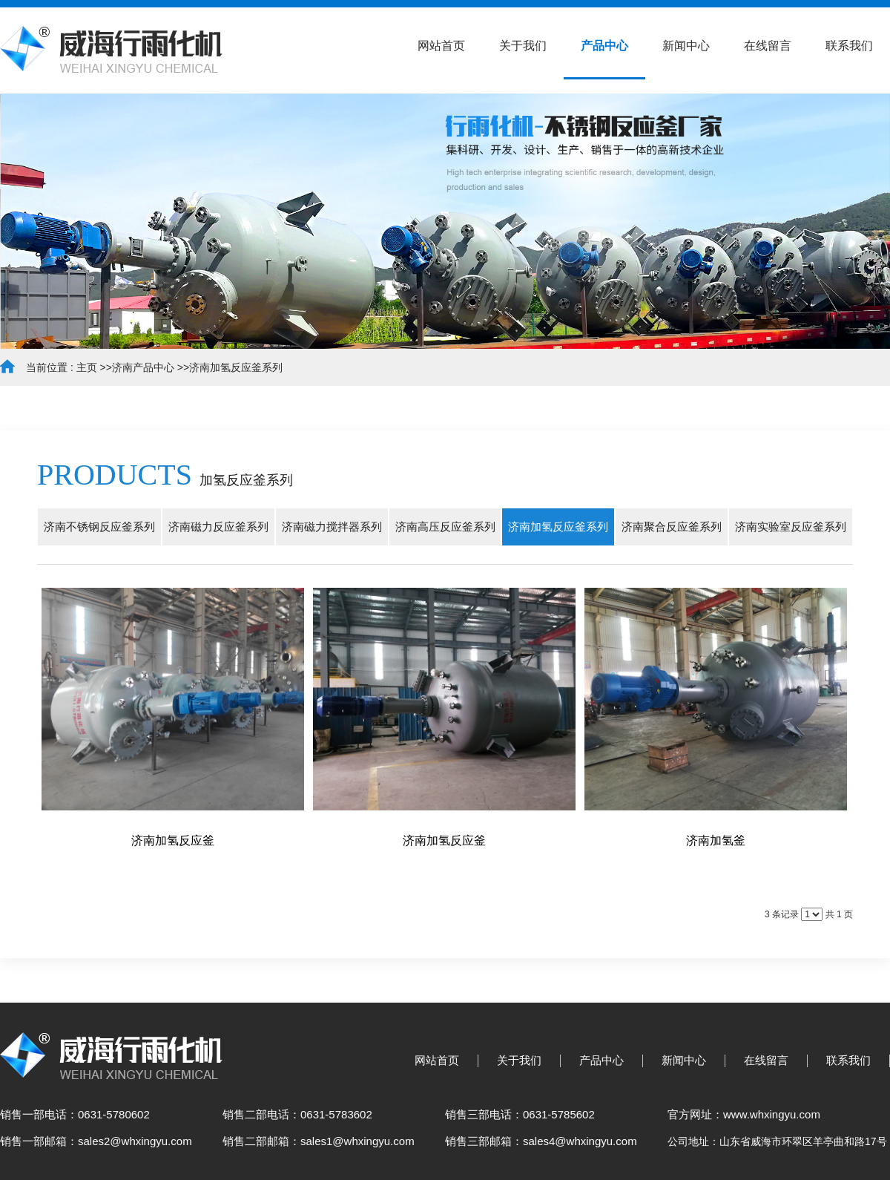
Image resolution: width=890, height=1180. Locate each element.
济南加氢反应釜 (172, 840)
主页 (86, 367)
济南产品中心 (143, 367)
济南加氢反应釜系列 (236, 367)
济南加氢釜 (715, 840)
